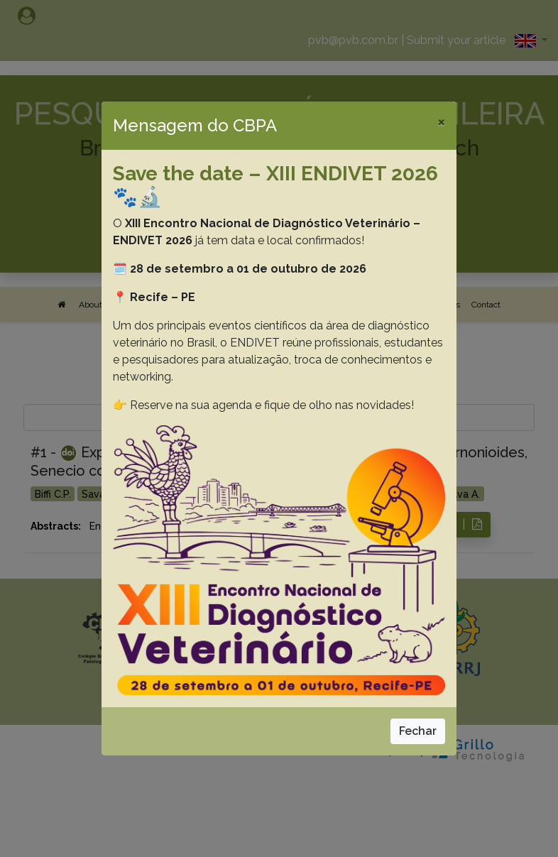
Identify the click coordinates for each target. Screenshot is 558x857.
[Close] (441, 121)
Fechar (418, 731)
